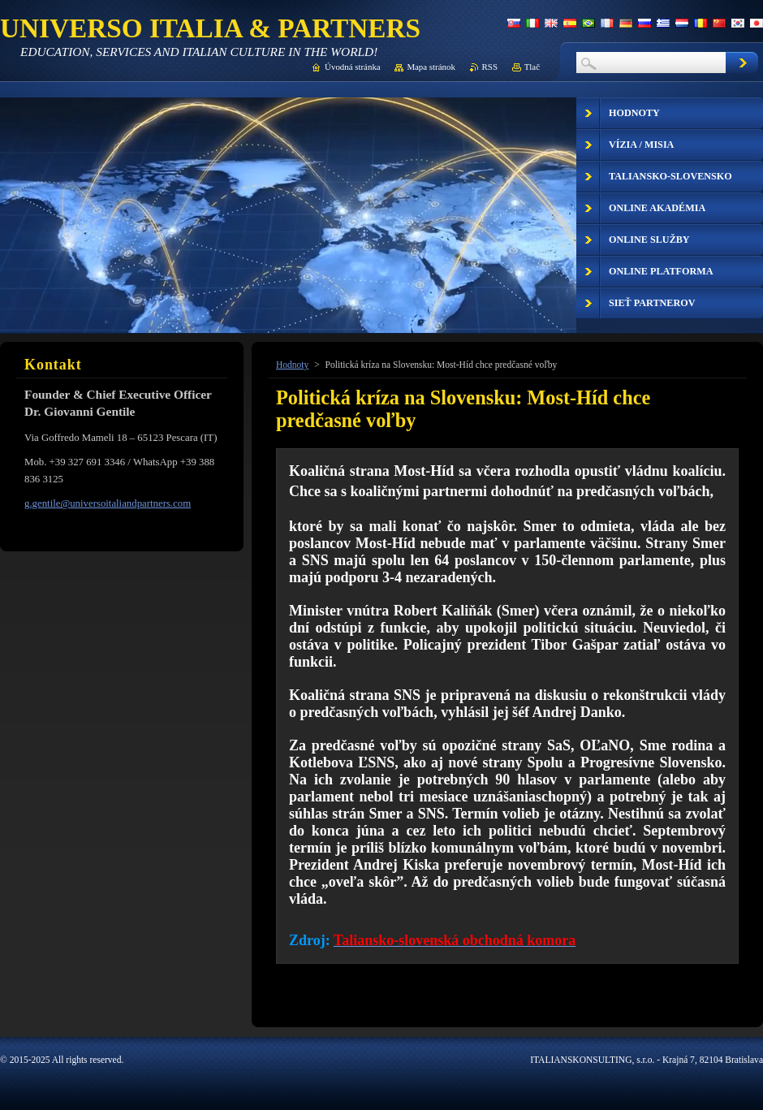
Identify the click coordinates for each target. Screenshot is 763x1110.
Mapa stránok (431, 66)
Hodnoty (292, 364)
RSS (490, 66)
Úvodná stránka (353, 66)
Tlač (532, 66)
